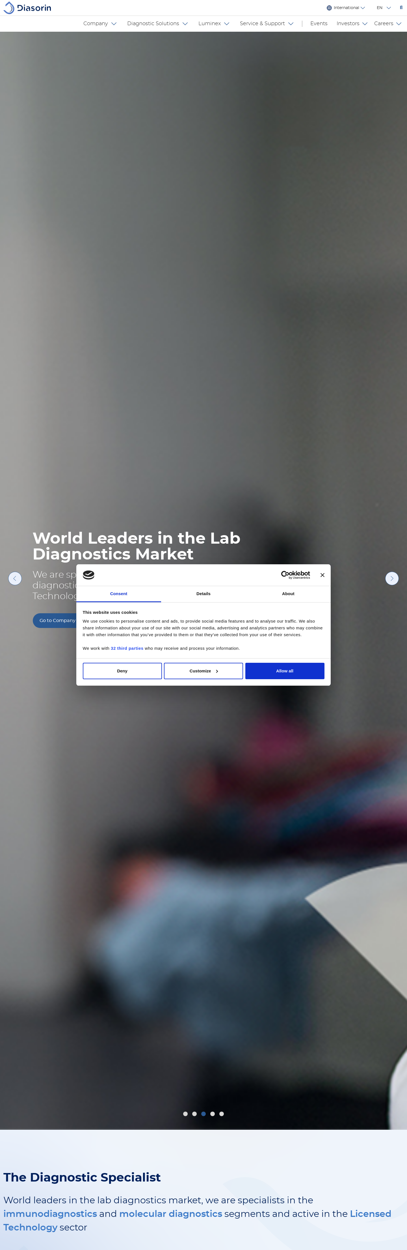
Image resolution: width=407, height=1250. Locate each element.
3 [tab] (204, 1114)
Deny (122, 670)
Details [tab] (203, 593)
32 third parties (127, 648)
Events (319, 23)
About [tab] (288, 593)
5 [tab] (222, 1114)
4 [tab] (213, 1114)
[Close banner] (322, 575)
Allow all (284, 670)
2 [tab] (195, 1114)
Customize (204, 670)
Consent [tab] (118, 593)
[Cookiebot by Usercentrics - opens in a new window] (285, 575)
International (346, 8)
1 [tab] (186, 1114)
